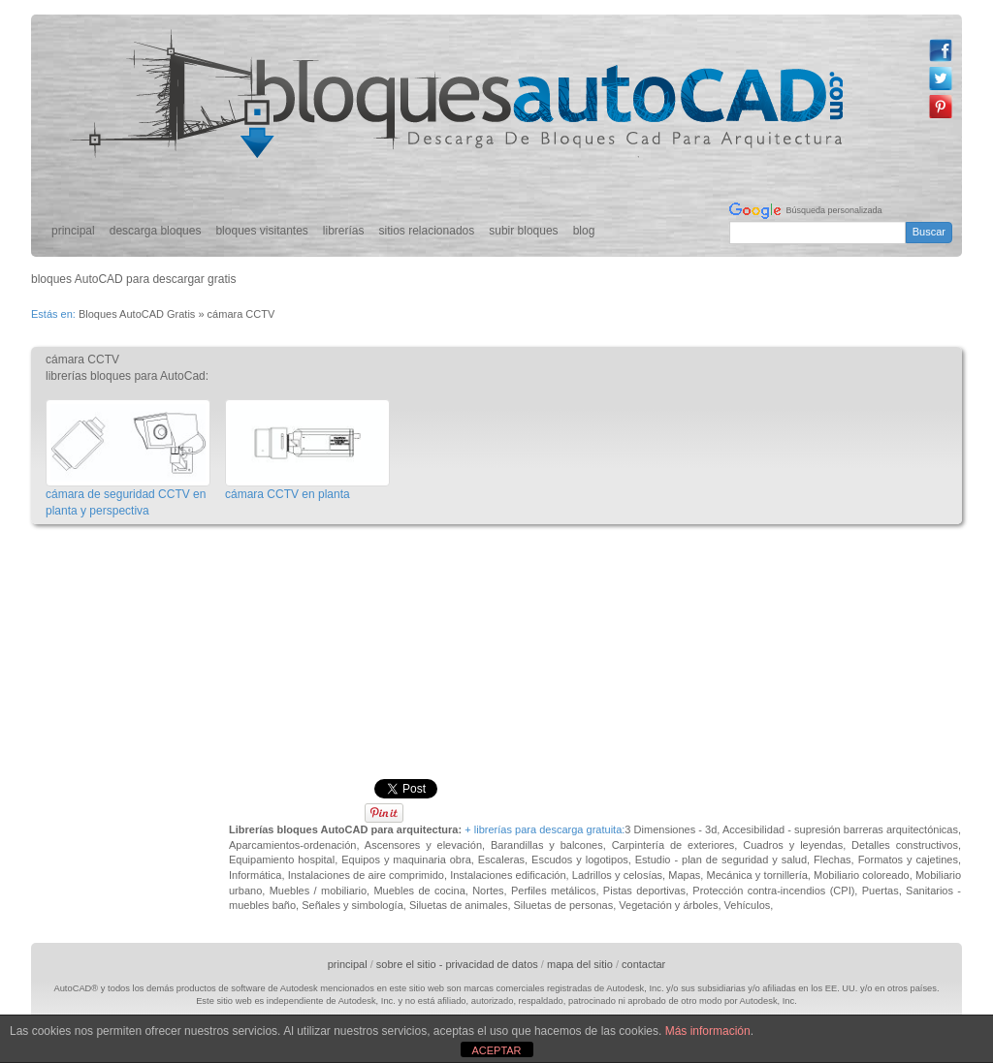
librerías (344, 230)
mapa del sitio (580, 964)
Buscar (929, 231)
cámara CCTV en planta (287, 494)
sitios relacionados (427, 230)
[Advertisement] (384, 579)
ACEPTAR (496, 1050)
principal (73, 230)
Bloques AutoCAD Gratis (137, 314)
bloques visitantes (261, 230)
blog (584, 230)
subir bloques (523, 230)
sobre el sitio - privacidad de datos (457, 964)
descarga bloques (156, 230)
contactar (643, 964)
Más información (708, 1031)
